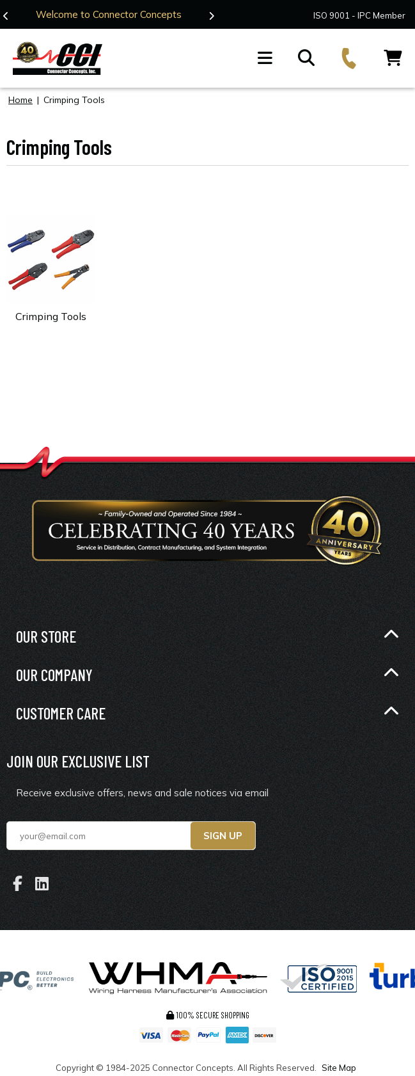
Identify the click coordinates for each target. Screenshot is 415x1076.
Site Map (339, 1068)
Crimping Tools (50, 316)
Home (20, 100)
